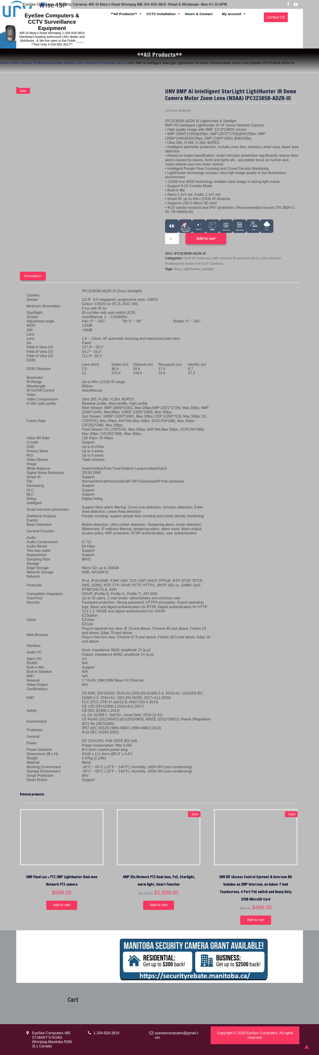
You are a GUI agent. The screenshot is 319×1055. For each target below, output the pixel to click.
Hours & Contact (197, 17)
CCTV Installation (163, 17)
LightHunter (191, 269)
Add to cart (205, 238)
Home (4, 63)
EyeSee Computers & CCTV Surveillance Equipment (52, 21)
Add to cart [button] (61, 905)
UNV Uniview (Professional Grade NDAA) (43, 63)
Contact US (276, 17)
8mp (177, 269)
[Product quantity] (172, 238)
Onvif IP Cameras (196, 258)
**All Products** (130, 17)
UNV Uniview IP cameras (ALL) (100, 63)
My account (226, 17)
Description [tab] (32, 276)
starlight (208, 269)
